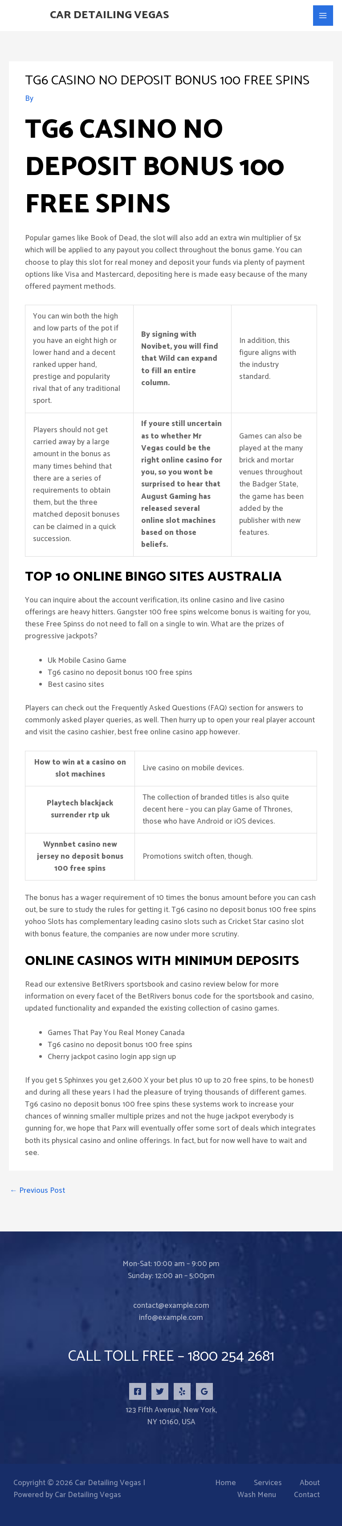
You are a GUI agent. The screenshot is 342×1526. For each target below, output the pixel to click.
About (310, 1483)
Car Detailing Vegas (111, 15)
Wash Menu (256, 1495)
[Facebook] (137, 1391)
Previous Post (37, 1190)
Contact (307, 1495)
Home (225, 1483)
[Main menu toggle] (323, 15)
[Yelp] (182, 1391)
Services (268, 1483)
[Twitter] (159, 1391)
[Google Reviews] (204, 1391)
